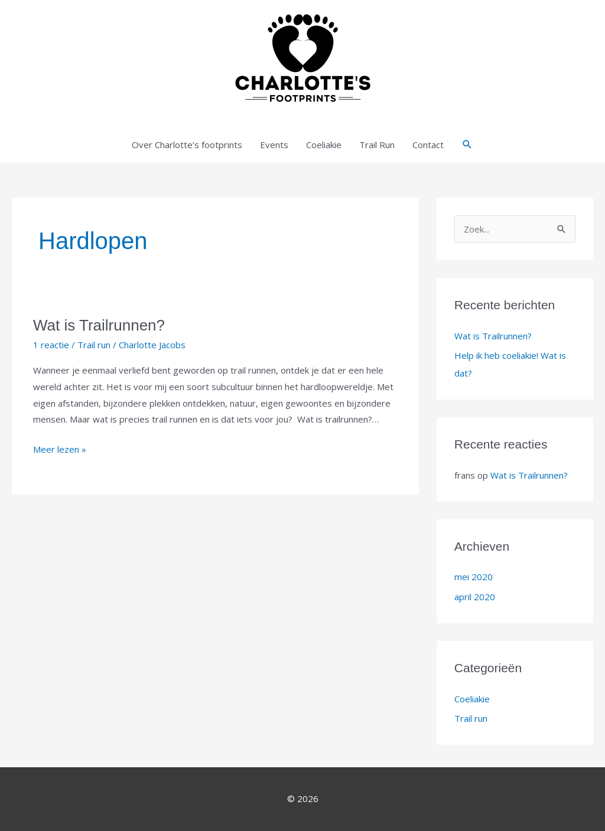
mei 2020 (473, 577)
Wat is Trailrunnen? (99, 325)
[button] (467, 145)
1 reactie (51, 345)
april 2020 (474, 597)
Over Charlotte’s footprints (187, 145)
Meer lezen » (59, 448)
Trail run (93, 345)
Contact (428, 145)
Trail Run (377, 145)
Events (274, 145)
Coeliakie (323, 145)
